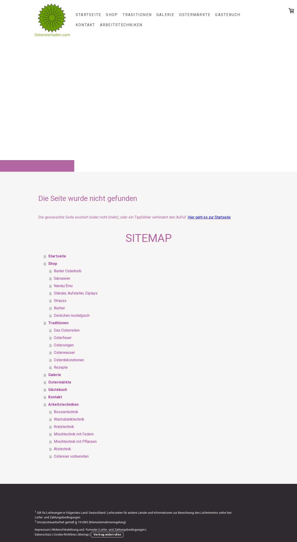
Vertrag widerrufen (107, 534)
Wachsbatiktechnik (69, 419)
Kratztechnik (64, 427)
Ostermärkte (195, 15)
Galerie (165, 15)
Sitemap (83, 534)
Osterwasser (64, 352)
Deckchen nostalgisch (72, 315)
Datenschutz (43, 534)
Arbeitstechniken (121, 25)
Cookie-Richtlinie (65, 534)
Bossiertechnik (66, 412)
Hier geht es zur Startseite (209, 217)
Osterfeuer (62, 338)
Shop (112, 15)
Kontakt (85, 25)
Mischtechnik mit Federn (74, 434)
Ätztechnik (62, 449)
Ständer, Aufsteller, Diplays (75, 293)
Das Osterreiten (67, 330)
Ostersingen (64, 345)
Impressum (42, 529)
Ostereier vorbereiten (71, 456)
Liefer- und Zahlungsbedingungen (57, 517)
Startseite (88, 15)
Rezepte (61, 367)
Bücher (59, 308)
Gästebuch (227, 15)
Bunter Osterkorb (67, 271)
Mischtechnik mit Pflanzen (75, 441)
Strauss (60, 300)
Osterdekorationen (69, 360)
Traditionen (137, 15)
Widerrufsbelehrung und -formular (74, 529)
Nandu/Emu (63, 286)
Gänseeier (62, 278)
